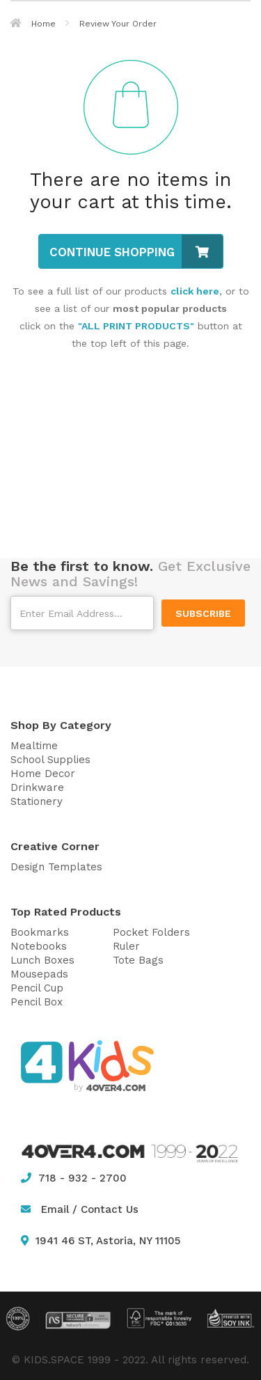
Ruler (126, 946)
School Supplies (50, 759)
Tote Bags (138, 960)
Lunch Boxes (42, 960)
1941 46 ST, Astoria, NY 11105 (100, 1240)
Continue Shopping (136, 251)
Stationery (36, 801)
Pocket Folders (151, 932)
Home (33, 24)
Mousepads (39, 974)
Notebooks (38, 946)
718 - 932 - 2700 (74, 1178)
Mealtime (34, 745)
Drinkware (37, 787)
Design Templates (56, 867)
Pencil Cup (36, 988)
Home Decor (42, 773)
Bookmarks (39, 932)
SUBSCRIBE (203, 613)
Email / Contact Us (90, 1209)
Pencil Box (36, 1002)
